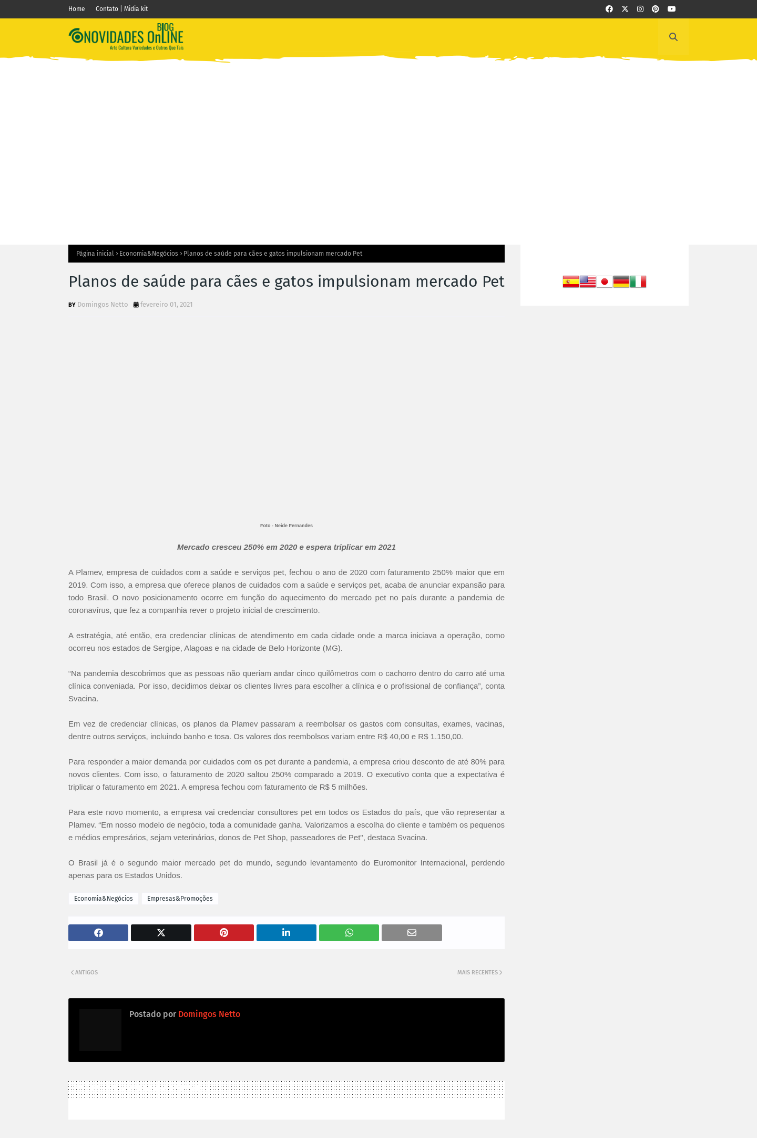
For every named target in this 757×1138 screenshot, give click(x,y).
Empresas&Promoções (180, 898)
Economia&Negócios (148, 253)
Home (76, 9)
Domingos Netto (102, 304)
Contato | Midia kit (122, 9)
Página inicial (95, 253)
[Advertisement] (378, 144)
